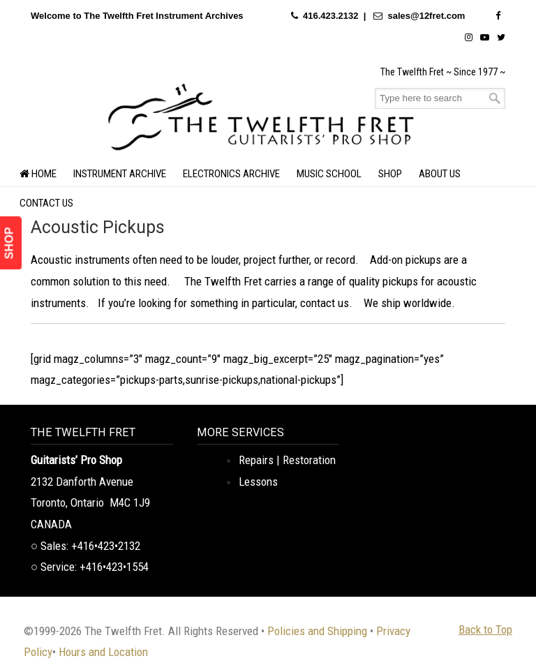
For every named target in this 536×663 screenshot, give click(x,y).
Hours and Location (103, 652)
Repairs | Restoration (287, 460)
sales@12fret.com (426, 15)
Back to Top (485, 629)
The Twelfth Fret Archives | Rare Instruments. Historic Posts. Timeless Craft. (261, 115)
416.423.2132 (331, 15)
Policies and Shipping (317, 631)
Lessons (258, 482)
